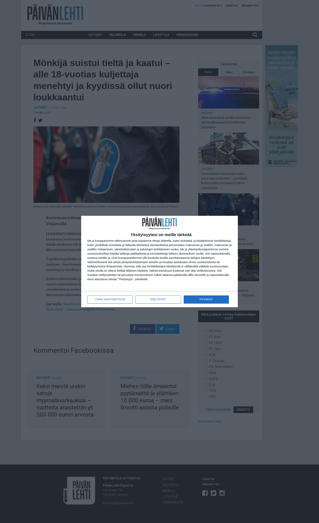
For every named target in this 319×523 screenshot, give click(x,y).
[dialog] (159, 261)
